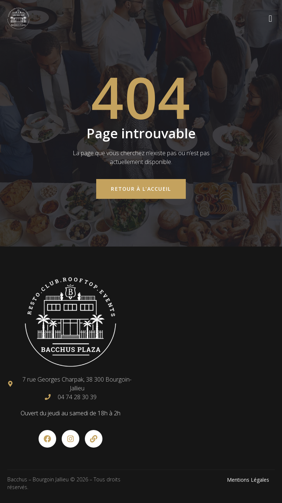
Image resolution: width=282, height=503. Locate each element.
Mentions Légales (248, 479)
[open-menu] (271, 18)
